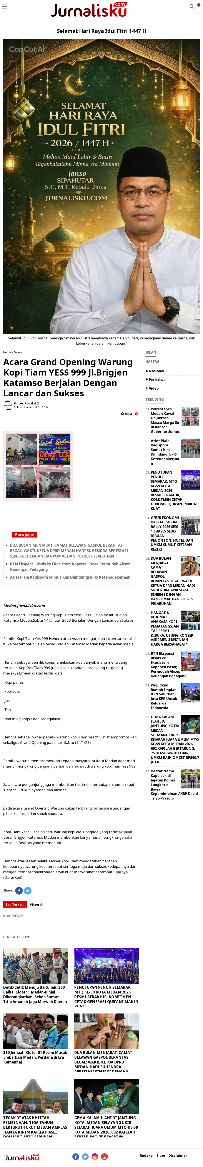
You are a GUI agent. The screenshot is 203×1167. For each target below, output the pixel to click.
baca (126, 414)
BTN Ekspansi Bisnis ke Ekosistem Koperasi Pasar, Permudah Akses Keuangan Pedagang (168, 664)
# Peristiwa (155, 379)
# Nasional (154, 371)
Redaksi (146, 1155)
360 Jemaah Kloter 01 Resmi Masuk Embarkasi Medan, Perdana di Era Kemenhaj (35, 1057)
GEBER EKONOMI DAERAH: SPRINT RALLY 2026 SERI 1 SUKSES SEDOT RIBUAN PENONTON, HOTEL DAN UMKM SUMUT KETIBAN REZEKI (172, 533)
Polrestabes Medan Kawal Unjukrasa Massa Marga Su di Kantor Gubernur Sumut (165, 420)
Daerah (18, 352)
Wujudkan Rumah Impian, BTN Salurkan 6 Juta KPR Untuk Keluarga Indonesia (164, 696)
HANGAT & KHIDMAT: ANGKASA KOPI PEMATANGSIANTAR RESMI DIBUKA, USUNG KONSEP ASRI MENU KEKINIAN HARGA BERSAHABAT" (172, 628)
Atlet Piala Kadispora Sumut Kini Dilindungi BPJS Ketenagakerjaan (70, 577)
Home (7, 352)
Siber (160, 1155)
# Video (152, 388)
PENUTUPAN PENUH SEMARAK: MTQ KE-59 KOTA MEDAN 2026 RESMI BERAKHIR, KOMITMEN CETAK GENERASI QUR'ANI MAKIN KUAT (106, 997)
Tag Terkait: (15, 904)
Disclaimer (177, 1155)
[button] (198, 3)
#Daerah (36, 904)
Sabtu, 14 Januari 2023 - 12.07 (31, 407)
